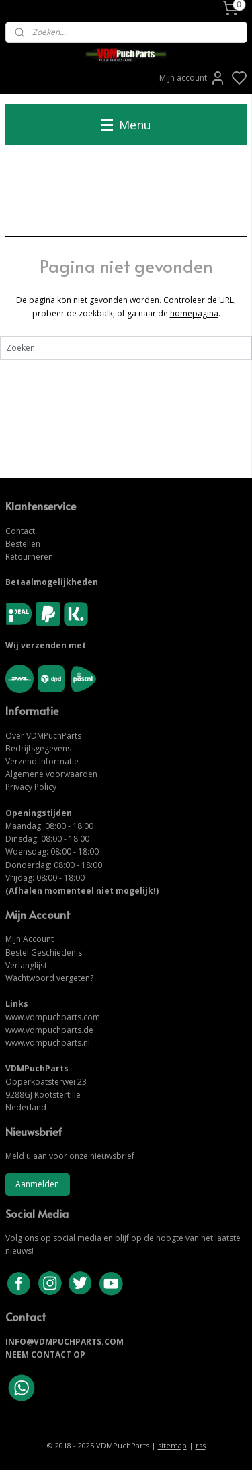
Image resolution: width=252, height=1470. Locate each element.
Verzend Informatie (42, 761)
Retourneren (29, 556)
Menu (126, 124)
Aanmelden (37, 1184)
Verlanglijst (26, 965)
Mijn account (192, 78)
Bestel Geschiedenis (43, 952)
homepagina (194, 313)
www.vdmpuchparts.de (49, 1030)
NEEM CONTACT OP (45, 1354)
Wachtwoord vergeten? (49, 978)
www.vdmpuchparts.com (52, 1017)
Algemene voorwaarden (51, 774)
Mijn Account (29, 939)
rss (201, 1445)
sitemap (172, 1445)
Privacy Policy (30, 787)
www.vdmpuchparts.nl (47, 1042)
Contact (20, 531)
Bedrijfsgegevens (38, 748)
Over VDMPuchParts (43, 735)
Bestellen (22, 543)
